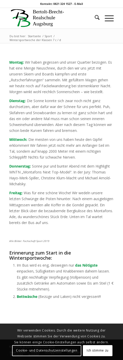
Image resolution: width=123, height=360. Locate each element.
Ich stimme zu (98, 350)
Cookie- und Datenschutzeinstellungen (46, 350)
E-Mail (78, 4)
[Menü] (107, 18)
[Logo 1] (51, 18)
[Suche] (95, 18)
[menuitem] (95, 18)
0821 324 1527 (62, 4)
